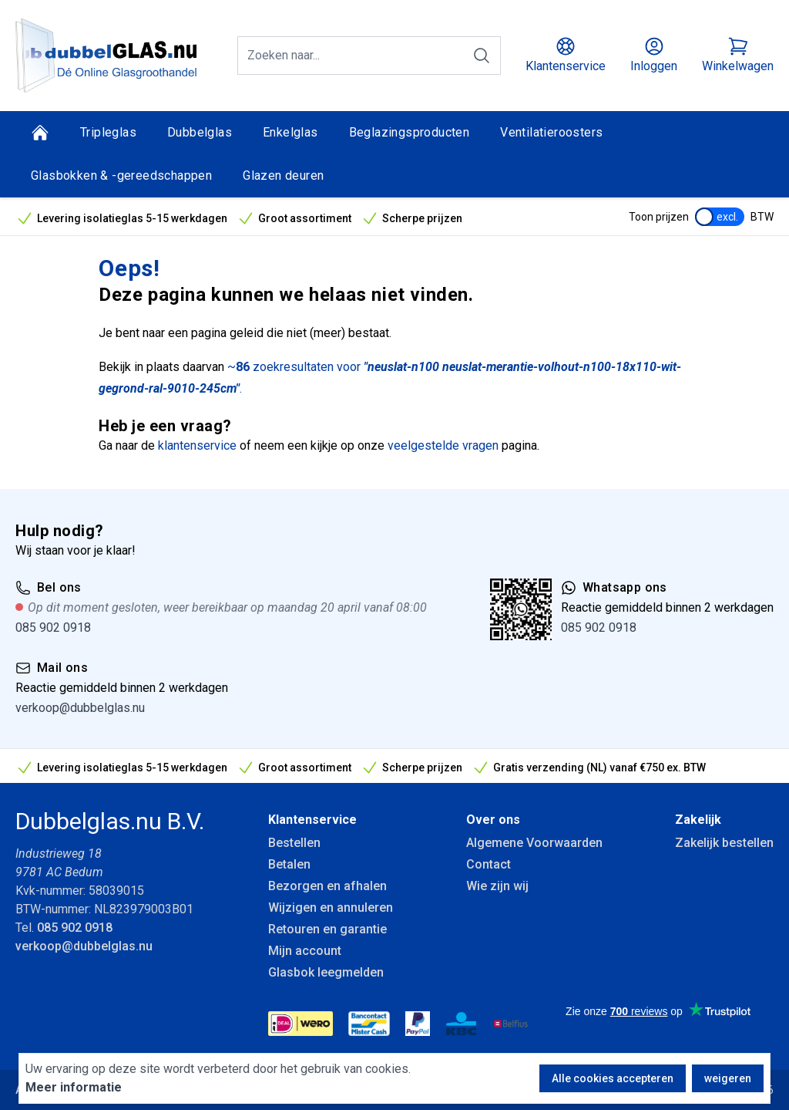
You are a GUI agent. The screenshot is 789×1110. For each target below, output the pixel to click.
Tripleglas (108, 132)
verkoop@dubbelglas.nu (80, 707)
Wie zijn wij (497, 886)
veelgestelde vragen (443, 445)
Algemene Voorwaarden (534, 842)
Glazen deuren (283, 175)
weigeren (727, 1078)
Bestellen (294, 842)
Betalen (289, 864)
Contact (488, 864)
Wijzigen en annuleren (330, 907)
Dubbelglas (199, 132)
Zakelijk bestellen (724, 842)
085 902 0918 (53, 627)
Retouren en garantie (327, 929)
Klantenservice (312, 819)
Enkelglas (290, 132)
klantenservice (197, 445)
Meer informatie (73, 1087)
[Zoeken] (481, 55)
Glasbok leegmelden (326, 972)
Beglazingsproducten (409, 132)
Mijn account (304, 950)
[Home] (40, 132)
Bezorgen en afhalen (327, 886)
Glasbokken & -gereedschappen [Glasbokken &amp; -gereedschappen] (121, 175)
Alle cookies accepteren (612, 1078)
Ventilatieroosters (551, 132)
